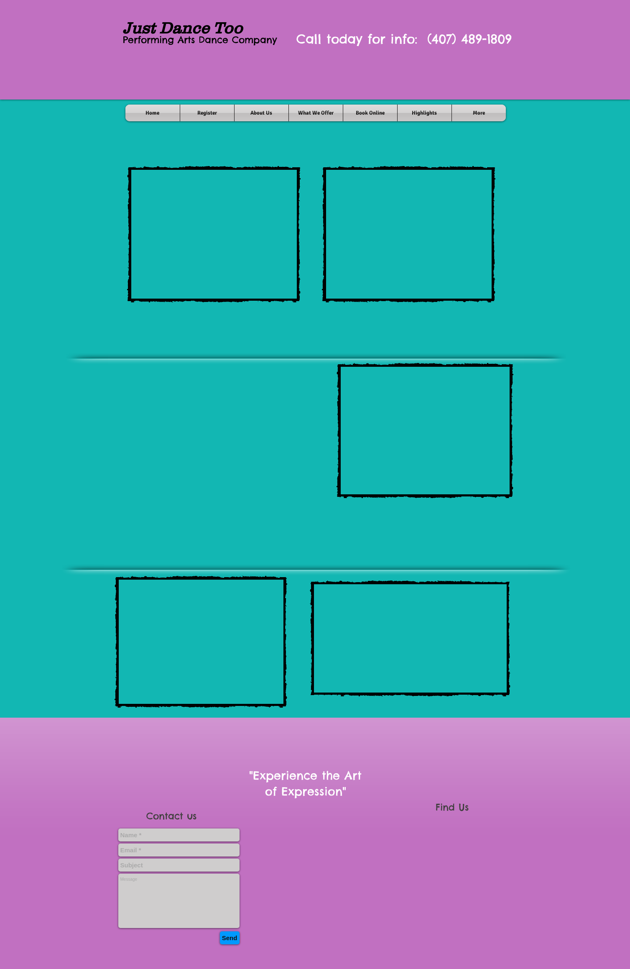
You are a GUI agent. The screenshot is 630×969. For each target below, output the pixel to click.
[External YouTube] (214, 234)
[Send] (230, 937)
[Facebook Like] (322, 955)
